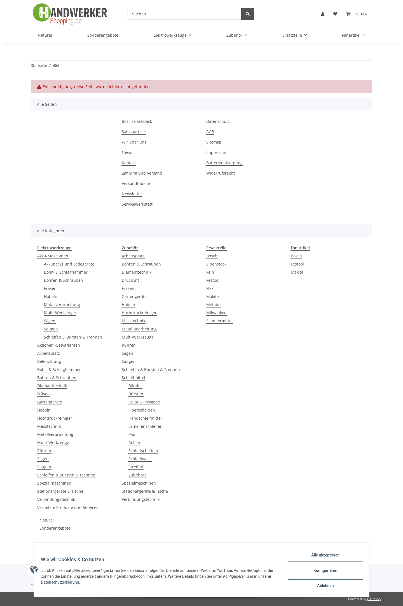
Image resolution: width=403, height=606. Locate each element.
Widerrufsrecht (220, 173)
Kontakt (129, 162)
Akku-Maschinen (52, 256)
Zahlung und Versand (142, 173)
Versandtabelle (136, 183)
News (127, 152)
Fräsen (50, 288)
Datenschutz (218, 121)
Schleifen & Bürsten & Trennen (73, 337)
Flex (210, 288)
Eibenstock (216, 264)
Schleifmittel (133, 377)
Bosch (211, 256)
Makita (212, 296)
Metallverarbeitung (62, 304)
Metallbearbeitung (139, 329)
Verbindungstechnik (56, 499)
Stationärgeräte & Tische (60, 491)
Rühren (44, 450)
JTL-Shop (374, 598)
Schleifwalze (140, 458)
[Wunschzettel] (335, 14)
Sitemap (214, 142)
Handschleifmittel (145, 418)
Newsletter (132, 193)
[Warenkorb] (357, 14)
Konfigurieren (323, 571)
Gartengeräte (49, 402)
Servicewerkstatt (137, 204)
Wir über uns (134, 142)
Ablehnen (323, 586)
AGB (210, 131)
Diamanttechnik (52, 385)
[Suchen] (185, 14)
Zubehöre (137, 475)
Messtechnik (49, 426)
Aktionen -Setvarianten (58, 345)
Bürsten (135, 393)
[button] (323, 14)
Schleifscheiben (143, 450)
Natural (46, 520)
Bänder (135, 385)
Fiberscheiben (141, 410)
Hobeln (50, 296)
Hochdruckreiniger (54, 418)
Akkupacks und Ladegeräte (69, 264)
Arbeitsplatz (48, 353)
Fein (210, 272)
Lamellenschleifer (145, 426)
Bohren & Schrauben (63, 280)
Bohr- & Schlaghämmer (66, 272)
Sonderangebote (55, 528)
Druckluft (130, 280)
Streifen (135, 466)
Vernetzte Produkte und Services (67, 507)
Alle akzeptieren (323, 557)
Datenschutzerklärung (62, 583)
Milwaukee (216, 312)
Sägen (49, 320)
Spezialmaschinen (54, 483)
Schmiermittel (219, 320)
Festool (212, 280)
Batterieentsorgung (224, 162)
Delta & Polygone (144, 402)
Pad (131, 434)
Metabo (213, 304)
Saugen (51, 329)
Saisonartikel (134, 131)
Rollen (134, 442)
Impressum (217, 152)
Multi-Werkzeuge (60, 312)
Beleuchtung (49, 361)
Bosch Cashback (137, 121)
